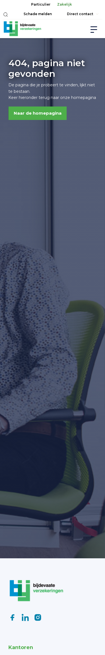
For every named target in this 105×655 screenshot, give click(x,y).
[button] (5, 14)
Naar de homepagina (38, 113)
